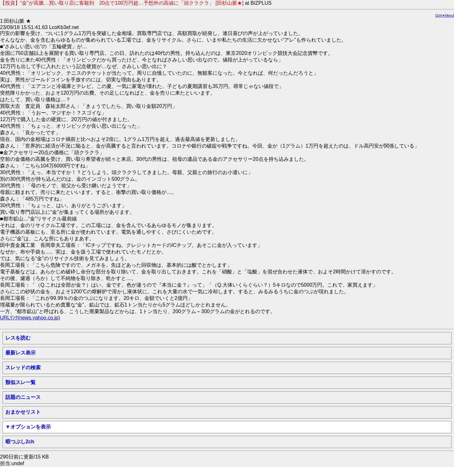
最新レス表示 (20, 352)
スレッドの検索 (23, 367)
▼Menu (447, 15)
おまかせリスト (23, 412)
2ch (438, 15)
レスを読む (18, 338)
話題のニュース (23, 397)
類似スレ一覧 (20, 382)
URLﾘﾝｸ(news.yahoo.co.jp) (30, 317)
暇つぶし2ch (19, 441)
